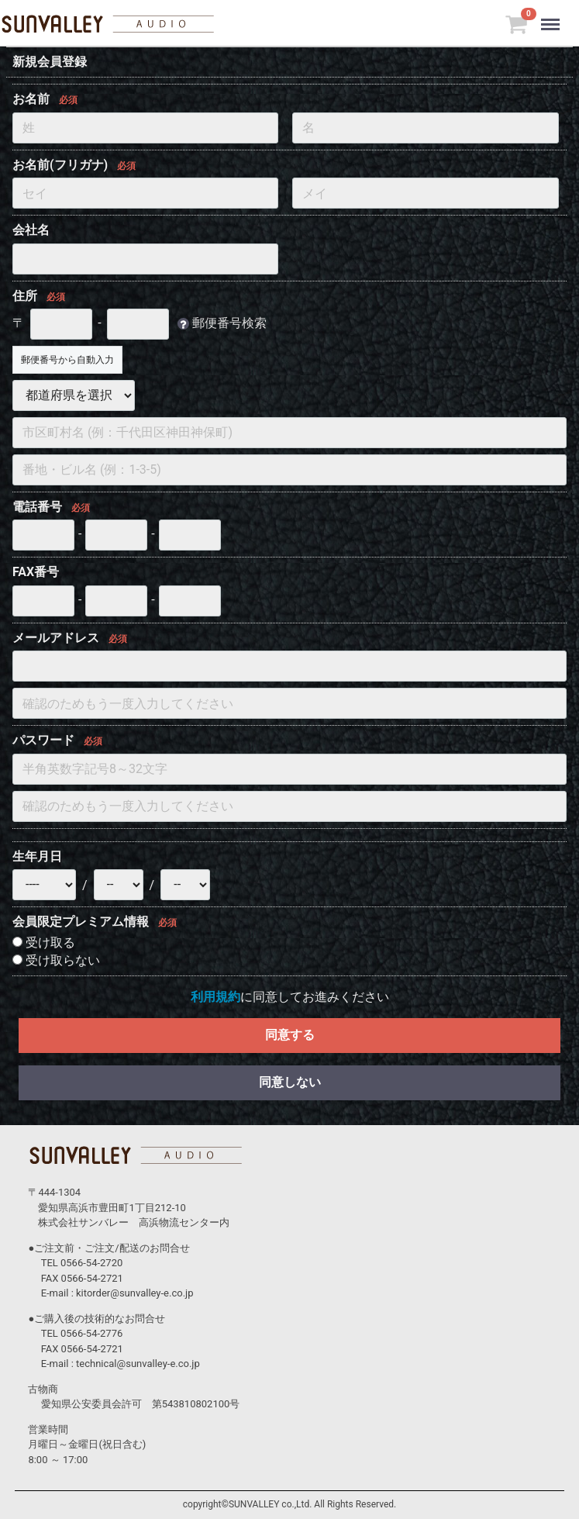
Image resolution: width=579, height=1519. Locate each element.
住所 (24, 295)
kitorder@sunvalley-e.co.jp (134, 1293)
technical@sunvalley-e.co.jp (138, 1363)
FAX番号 (35, 571)
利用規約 (215, 996)
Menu (553, 17)
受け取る (43, 942)
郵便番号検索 (229, 323)
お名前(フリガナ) (60, 164)
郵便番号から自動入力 (67, 359)
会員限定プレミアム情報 (80, 921)
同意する (290, 1034)
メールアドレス (55, 637)
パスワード (43, 740)
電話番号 (37, 506)
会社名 (31, 230)
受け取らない (56, 960)
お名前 (31, 98)
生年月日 (37, 856)
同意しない (290, 1082)
